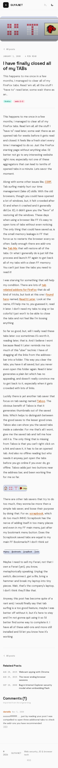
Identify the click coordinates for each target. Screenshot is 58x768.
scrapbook (36, 513)
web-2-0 (19, 101)
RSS (29, 760)
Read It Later (27, 299)
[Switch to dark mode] (52, 5)
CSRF (48, 181)
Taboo (41, 401)
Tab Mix (12, 248)
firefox (8, 101)
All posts (9, 49)
